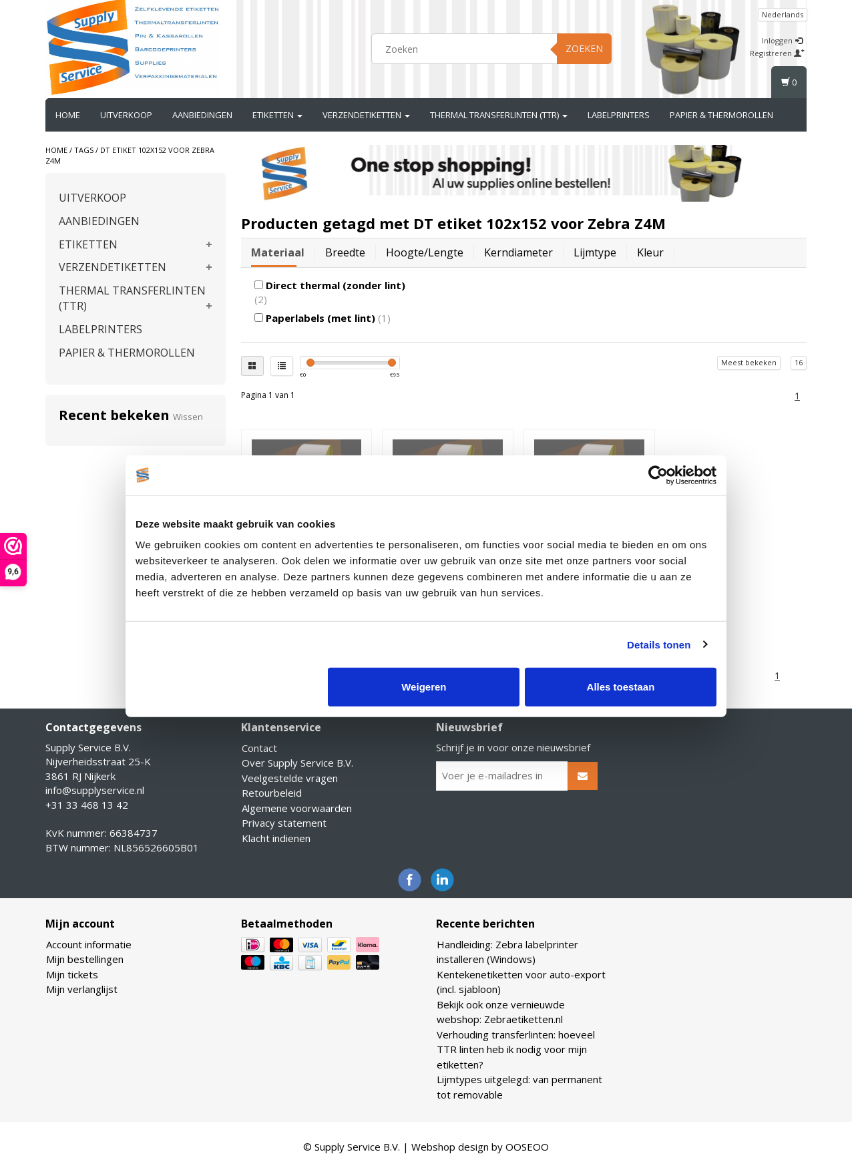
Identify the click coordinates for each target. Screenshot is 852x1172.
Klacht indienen (276, 838)
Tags (83, 150)
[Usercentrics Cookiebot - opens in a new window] (658, 475)
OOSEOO (527, 1146)
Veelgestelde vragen (290, 778)
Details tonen (658, 644)
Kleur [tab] (650, 252)
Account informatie (89, 944)
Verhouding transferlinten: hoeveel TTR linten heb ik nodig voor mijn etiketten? (516, 1049)
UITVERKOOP (126, 115)
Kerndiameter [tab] (518, 252)
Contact (259, 748)
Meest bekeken (749, 362)
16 (799, 362)
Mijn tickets (72, 974)
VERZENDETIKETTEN (366, 115)
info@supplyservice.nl (94, 790)
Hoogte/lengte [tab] (424, 252)
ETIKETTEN (277, 115)
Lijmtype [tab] (595, 252)
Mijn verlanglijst (82, 989)
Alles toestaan (621, 687)
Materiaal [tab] (277, 252)
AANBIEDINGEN (202, 115)
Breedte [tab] (345, 252)
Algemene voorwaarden (297, 808)
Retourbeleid (272, 792)
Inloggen (782, 40)
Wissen (188, 417)
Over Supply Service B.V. (297, 762)
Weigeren (423, 687)
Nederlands (782, 14)
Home (67, 115)
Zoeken (584, 48)
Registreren (777, 53)
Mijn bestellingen (85, 959)
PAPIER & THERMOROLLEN (721, 115)
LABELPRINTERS (619, 115)
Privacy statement (284, 822)
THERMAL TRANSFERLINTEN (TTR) (499, 115)
